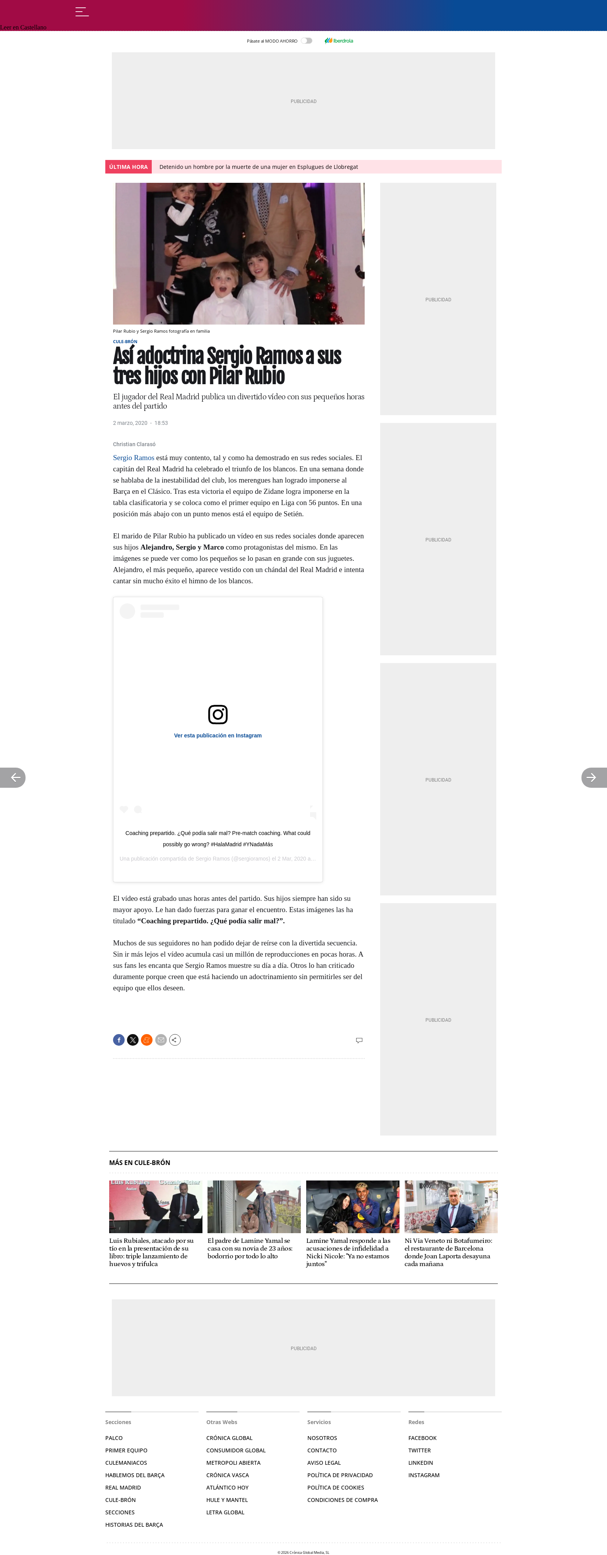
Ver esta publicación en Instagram (218, 735)
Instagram (424, 1475)
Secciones (120, 1512)
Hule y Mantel (227, 1499)
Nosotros (322, 1438)
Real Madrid (123, 1487)
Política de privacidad (340, 1475)
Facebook (422, 1438)
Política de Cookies (335, 1487)
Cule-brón (120, 1499)
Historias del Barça (134, 1524)
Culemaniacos (126, 1462)
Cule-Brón (125, 341)
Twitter (419, 1450)
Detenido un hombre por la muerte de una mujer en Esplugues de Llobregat (258, 166)
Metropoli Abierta (233, 1462)
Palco (114, 1438)
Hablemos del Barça (135, 1475)
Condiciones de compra (342, 1499)
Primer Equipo (126, 1450)
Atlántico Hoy (227, 1487)
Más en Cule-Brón (139, 1163)
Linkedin (420, 1462)
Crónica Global (229, 1438)
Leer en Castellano (23, 27)
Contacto (322, 1450)
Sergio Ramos (133, 458)
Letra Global (225, 1512)
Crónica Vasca (227, 1475)
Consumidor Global (236, 1450)
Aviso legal (324, 1462)
